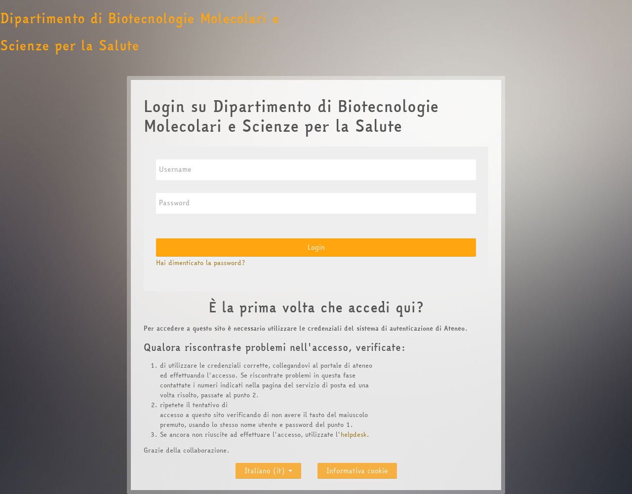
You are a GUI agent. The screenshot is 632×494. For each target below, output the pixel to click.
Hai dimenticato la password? (200, 262)
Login (316, 247)
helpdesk (353, 434)
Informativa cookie (357, 470)
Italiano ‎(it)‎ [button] (268, 468)
